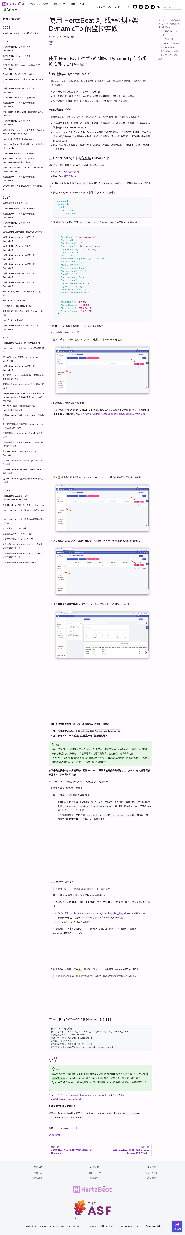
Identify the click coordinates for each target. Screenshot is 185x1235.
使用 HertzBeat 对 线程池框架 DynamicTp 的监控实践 (23, 462)
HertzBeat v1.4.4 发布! (13, 320)
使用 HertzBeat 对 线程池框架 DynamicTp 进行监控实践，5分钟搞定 (169, 23)
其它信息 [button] (9, 9)
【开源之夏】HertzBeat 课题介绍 (17, 306)
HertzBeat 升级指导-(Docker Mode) (18, 139)
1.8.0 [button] (99, 6)
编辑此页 (55, 1135)
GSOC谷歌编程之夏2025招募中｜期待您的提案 (23, 188)
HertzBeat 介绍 (167, 39)
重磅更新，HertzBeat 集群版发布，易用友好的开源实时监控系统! (23, 377)
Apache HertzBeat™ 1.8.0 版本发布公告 (21, 33)
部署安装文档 (70, 176)
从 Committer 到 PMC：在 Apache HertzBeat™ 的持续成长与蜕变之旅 (18, 160)
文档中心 (35, 4)
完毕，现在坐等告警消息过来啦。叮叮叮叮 (170, 53)
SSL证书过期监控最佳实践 (14, 528)
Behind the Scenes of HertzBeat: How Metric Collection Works (23, 170)
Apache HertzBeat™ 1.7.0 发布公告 (19, 153)
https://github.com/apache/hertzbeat (66, 1099)
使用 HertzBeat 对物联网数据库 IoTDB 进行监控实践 (23, 480)
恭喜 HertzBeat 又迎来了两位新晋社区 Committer (20, 453)
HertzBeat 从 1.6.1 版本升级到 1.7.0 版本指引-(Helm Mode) (23, 146)
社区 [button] (62, 4)
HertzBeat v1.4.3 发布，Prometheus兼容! (21, 343)
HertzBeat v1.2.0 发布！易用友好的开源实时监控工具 (23, 521)
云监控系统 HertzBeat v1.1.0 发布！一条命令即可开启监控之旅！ (23, 546)
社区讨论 (95, 1173)
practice (75, 1128)
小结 (160, 59)
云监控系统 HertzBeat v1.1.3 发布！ (19, 534)
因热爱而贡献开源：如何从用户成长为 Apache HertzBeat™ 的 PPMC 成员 (23, 132)
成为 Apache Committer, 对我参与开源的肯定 (23, 232)
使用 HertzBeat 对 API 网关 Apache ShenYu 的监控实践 (22, 471)
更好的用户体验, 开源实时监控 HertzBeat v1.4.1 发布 (21, 359)
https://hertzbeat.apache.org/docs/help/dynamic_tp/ (119, 414)
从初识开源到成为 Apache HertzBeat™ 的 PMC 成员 (21, 67)
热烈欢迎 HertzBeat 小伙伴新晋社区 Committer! (19, 49)
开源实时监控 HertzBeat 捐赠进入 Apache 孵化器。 (23, 313)
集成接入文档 (72, 171)
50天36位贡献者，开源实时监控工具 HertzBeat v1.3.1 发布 (19, 408)
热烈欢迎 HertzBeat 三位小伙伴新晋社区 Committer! (21, 327)
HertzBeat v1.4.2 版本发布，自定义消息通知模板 (23, 350)
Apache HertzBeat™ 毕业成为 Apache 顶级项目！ (23, 81)
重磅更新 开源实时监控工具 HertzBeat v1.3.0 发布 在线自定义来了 (23, 426)
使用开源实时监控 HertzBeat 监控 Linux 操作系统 (22, 435)
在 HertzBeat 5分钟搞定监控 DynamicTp (170, 45)
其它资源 (151, 1177)
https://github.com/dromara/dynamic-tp (88, 1095)
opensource (63, 1128)
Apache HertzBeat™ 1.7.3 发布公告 (19, 74)
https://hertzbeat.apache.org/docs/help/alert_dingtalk (100, 913)
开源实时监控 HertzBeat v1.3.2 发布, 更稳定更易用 (23, 386)
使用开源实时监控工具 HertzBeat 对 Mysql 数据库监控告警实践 (23, 444)
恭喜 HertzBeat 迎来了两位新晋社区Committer (23, 505)
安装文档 (37, 1173)
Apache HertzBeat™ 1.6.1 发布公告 (19, 208)
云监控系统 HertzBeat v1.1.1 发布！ (19, 539)
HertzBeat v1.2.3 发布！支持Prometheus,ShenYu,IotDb (15, 498)
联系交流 (94, 1177)
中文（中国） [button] (117, 6)
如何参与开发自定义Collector (16, 203)
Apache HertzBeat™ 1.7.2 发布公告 (19, 97)
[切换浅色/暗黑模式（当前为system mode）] (158, 7)
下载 (54, 4)
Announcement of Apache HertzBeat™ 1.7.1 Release (23, 114)
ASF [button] (82, 4)
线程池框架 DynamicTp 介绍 (170, 33)
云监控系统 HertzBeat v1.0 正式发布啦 (20, 562)
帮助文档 (89, 414)
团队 (73, 4)
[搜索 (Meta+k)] (173, 7)
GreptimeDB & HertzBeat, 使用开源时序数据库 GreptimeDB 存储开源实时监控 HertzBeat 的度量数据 (23, 397)
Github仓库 (151, 1173)
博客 (45, 4)
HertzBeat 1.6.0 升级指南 (14, 300)
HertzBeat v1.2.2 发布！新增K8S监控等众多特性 (23, 512)
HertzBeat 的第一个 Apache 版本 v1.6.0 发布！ (22, 293)
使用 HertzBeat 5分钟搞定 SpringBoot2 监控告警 (23, 417)
